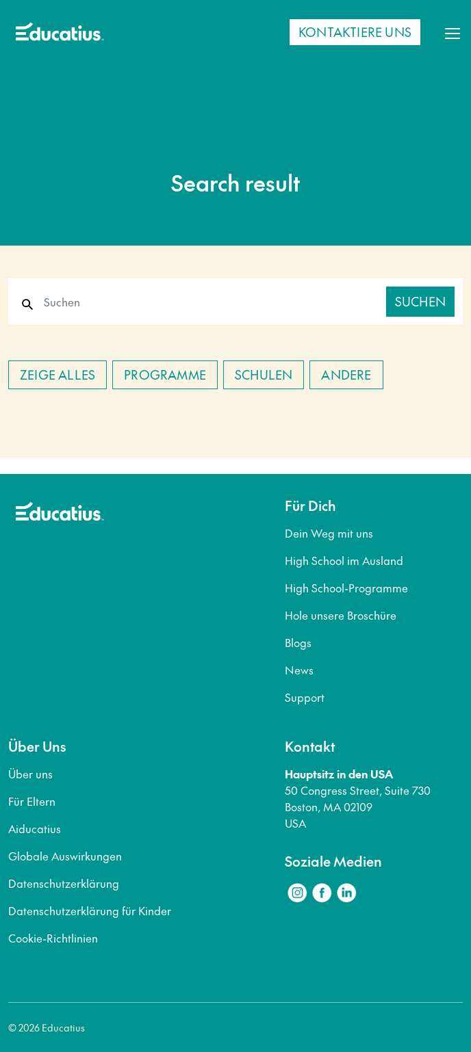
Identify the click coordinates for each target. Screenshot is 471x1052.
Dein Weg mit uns (329, 532)
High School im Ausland (344, 560)
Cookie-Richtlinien (53, 937)
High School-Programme (346, 587)
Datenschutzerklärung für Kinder (89, 910)
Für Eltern (31, 800)
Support (304, 697)
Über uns (30, 773)
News (299, 669)
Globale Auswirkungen (65, 855)
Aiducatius (34, 828)
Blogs (298, 642)
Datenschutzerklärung (63, 883)
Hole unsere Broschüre (340, 614)
